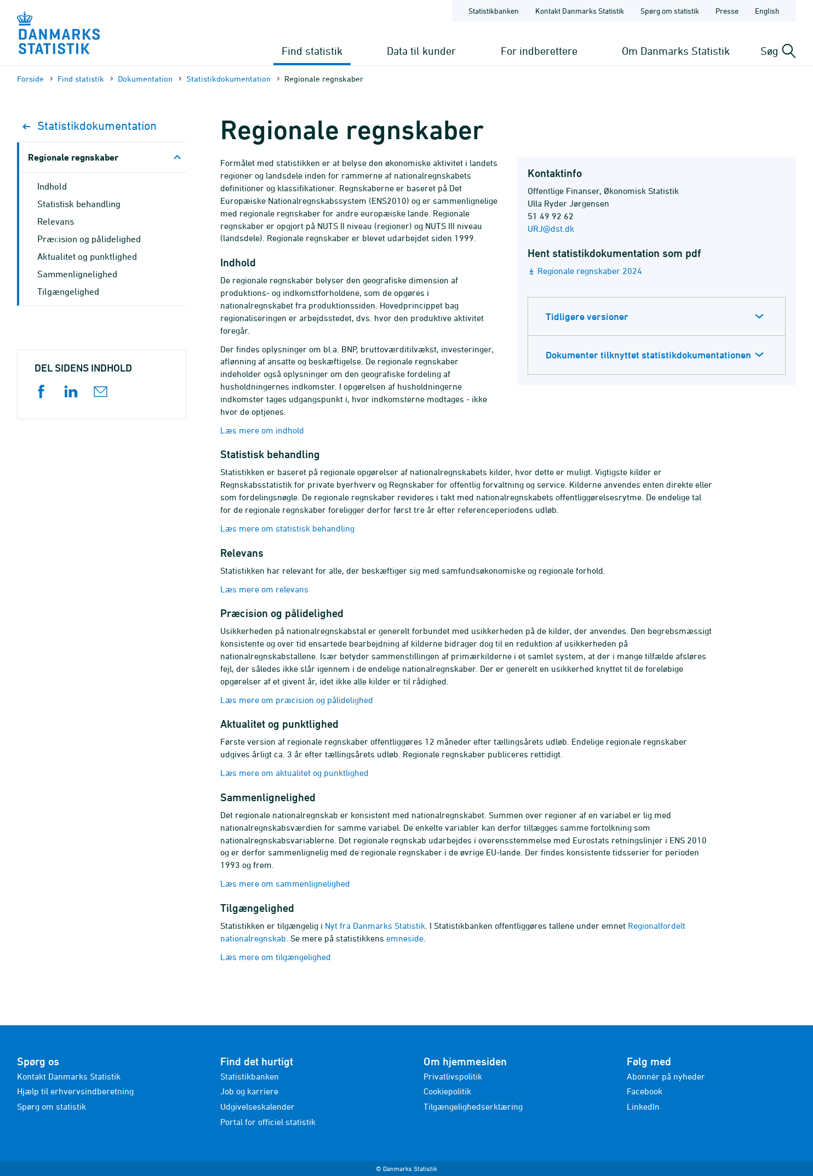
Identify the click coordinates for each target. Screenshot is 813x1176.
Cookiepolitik (447, 1091)
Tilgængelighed (68, 291)
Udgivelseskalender (257, 1106)
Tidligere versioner (587, 316)
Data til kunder (421, 50)
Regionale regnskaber (73, 157)
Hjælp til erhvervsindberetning (75, 1091)
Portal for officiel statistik (268, 1122)
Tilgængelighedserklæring (473, 1106)
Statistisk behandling (79, 203)
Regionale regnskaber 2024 (589, 271)
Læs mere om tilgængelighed (275, 957)
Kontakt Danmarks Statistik (69, 1076)
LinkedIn (643, 1106)
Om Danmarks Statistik (676, 50)
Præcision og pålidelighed (89, 238)
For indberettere (539, 50)
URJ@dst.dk (551, 228)
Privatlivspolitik (452, 1076)
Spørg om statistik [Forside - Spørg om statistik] (669, 10)
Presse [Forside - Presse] (726, 10)
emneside (404, 938)
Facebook (644, 1091)
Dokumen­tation (145, 78)
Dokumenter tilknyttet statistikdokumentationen (648, 355)
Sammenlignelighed (77, 274)
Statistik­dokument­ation (228, 78)
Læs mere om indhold (262, 430)
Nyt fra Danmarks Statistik (375, 925)
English (767, 10)
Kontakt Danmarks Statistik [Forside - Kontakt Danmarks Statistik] (579, 10)
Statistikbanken (493, 10)
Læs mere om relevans (264, 589)
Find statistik (312, 50)
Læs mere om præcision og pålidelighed (296, 700)
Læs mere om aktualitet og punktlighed (294, 773)
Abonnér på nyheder (666, 1076)
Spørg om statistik (51, 1106)
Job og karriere (249, 1091)
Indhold (52, 186)
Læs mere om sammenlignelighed (285, 883)
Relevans (55, 221)
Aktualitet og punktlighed (87, 256)
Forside (30, 78)
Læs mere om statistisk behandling (287, 528)
